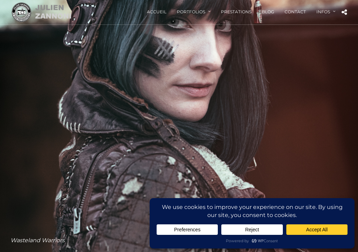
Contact (295, 11)
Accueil (156, 11)
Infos (323, 11)
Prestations (236, 11)
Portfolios (191, 11)
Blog (268, 11)
